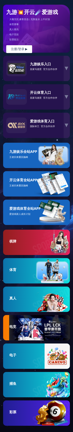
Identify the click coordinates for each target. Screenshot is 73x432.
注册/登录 (19, 49)
